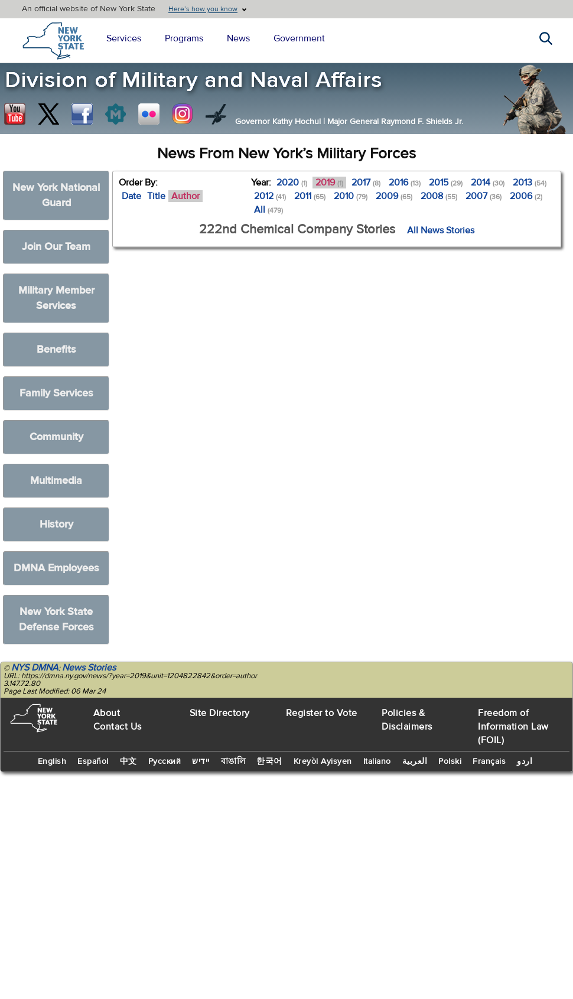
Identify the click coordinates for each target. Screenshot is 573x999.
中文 (128, 761)
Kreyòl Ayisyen (323, 761)
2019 (329, 182)
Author (185, 196)
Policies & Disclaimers (407, 720)
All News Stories (440, 230)
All (268, 210)
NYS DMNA (34, 667)
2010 (350, 196)
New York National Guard (56, 195)
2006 (526, 196)
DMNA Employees (56, 568)
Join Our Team (56, 246)
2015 (446, 182)
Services (123, 38)
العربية (415, 761)
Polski (449, 761)
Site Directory (220, 713)
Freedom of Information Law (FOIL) (513, 726)
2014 (487, 182)
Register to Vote (321, 713)
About (107, 713)
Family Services (56, 393)
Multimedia (56, 480)
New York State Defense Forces (56, 619)
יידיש (201, 761)
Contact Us (117, 727)
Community (56, 437)
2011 (309, 196)
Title (156, 196)
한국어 (269, 761)
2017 (365, 182)
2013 (529, 182)
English (52, 761)
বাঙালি (233, 761)
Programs (184, 38)
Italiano (377, 761)
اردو (524, 761)
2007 (483, 196)
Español (93, 761)
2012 (270, 196)
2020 (291, 182)
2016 (405, 182)
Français (489, 761)
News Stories (89, 667)
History (56, 524)
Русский (164, 761)
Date (131, 196)
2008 (439, 196)
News (238, 38)
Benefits (56, 349)
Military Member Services (56, 298)
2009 (394, 196)
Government (299, 38)
